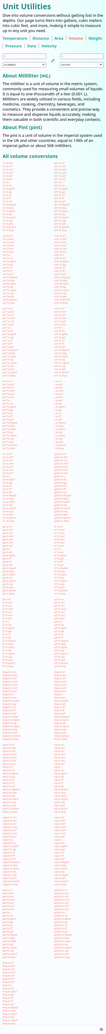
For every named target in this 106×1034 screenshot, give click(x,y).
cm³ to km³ (8, 251)
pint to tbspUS (10, 934)
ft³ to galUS (8, 628)
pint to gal (8, 922)
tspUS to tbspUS (11, 789)
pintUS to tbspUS (63, 934)
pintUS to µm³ (61, 902)
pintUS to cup (61, 950)
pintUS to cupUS (62, 947)
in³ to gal (59, 558)
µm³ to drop (9, 375)
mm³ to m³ (60, 235)
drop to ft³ (8, 1001)
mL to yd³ (7, 492)
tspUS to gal (9, 776)
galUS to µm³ (61, 466)
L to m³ (58, 381)
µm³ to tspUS (9, 356)
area (59, 38)
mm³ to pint (60, 296)
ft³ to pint (7, 659)
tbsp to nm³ (60, 687)
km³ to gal (8, 409)
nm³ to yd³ (59, 346)
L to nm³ (58, 397)
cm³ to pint (8, 296)
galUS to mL (60, 479)
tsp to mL (59, 770)
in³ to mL (59, 552)
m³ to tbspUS (9, 204)
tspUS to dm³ (9, 747)
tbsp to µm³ (60, 684)
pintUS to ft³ (60, 928)
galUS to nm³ (61, 469)
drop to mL (8, 988)
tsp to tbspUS (61, 789)
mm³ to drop (61, 302)
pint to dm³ (8, 893)
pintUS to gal (61, 922)
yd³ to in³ (59, 634)
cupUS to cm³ (9, 823)
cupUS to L (8, 839)
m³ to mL (7, 185)
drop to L (7, 985)
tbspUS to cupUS (11, 726)
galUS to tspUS (62, 501)
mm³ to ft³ (59, 270)
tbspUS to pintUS (11, 735)
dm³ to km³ (60, 179)
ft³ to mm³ (8, 608)
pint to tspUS (9, 941)
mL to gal (7, 482)
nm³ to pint (60, 369)
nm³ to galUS (61, 334)
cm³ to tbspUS (10, 277)
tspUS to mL (9, 770)
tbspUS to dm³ (10, 675)
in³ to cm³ (59, 533)
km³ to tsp (8, 432)
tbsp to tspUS (61, 719)
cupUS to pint (10, 878)
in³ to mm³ (59, 536)
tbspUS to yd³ (10, 713)
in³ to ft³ (58, 561)
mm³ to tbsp (60, 280)
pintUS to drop (62, 957)
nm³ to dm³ (60, 311)
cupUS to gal (9, 849)
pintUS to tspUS (62, 941)
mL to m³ (7, 453)
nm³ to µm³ (60, 321)
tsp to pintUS (61, 808)
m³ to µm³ (8, 172)
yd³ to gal (59, 631)
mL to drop (8, 520)
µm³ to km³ (8, 324)
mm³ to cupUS (61, 290)
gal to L (6, 548)
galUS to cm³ (61, 460)
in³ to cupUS (60, 580)
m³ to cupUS (9, 217)
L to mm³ (59, 390)
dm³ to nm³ (60, 175)
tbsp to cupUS (61, 726)
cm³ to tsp (8, 286)
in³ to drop (59, 593)
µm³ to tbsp (9, 353)
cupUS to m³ (9, 817)
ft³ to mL (7, 624)
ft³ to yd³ (7, 637)
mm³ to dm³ (60, 239)
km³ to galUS (9, 406)
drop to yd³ (8, 1004)
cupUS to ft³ (9, 855)
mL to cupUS (9, 508)
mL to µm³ (8, 466)
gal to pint (8, 587)
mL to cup (8, 511)
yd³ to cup (59, 656)
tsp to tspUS (60, 795)
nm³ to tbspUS (61, 350)
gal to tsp (7, 577)
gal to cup (8, 584)
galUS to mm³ (61, 463)
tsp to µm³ (59, 757)
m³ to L (6, 182)
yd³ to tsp (59, 650)
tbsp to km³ (60, 691)
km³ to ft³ (7, 416)
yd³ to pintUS (61, 663)
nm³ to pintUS (61, 372)
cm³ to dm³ (8, 239)
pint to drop (9, 957)
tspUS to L (8, 767)
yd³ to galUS (60, 628)
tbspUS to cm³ (10, 678)
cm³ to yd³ (8, 274)
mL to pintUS (9, 517)
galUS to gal (60, 482)
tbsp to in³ (59, 707)
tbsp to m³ (59, 672)
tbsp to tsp (60, 723)
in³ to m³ (58, 526)
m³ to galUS (9, 188)
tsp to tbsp (60, 792)
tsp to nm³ (59, 760)
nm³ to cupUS (61, 362)
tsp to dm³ (59, 747)
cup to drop (60, 884)
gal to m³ (7, 526)
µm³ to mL (8, 330)
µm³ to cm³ (8, 314)
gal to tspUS (9, 574)
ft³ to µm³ (7, 612)
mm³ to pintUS (62, 299)
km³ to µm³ (8, 394)
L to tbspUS (60, 422)
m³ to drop (8, 230)
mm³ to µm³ (60, 245)
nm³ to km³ (60, 324)
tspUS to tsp (9, 795)
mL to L (6, 476)
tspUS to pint (9, 805)
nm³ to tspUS (61, 356)
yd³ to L (58, 621)
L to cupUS (60, 435)
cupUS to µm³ (10, 830)
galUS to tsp (60, 504)
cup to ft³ (59, 855)
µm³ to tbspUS (10, 350)
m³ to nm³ (8, 175)
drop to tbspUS (10, 1007)
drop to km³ (9, 981)
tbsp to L (58, 694)
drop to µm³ (9, 975)
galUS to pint (61, 514)
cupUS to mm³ (10, 827)
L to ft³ (57, 416)
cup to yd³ (59, 858)
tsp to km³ (59, 763)
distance (41, 38)
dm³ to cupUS (61, 217)
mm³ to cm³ (60, 242)
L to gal (58, 409)
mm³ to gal (60, 264)
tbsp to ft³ (59, 710)
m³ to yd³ (7, 201)
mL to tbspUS (10, 495)
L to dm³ (58, 384)
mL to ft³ (7, 489)
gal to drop (8, 593)
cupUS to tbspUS (11, 862)
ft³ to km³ (7, 618)
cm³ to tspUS (9, 283)
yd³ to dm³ (59, 602)
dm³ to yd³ (59, 201)
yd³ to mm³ (60, 608)
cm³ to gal (8, 264)
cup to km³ (60, 836)
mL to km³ (8, 473)
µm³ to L (7, 327)
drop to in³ (8, 997)
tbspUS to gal (10, 703)
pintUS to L (60, 912)
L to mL (58, 403)
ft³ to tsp (7, 650)
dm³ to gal (59, 191)
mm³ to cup (60, 293)
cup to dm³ (60, 820)
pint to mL (8, 915)
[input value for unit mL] (24, 56)
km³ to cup (8, 438)
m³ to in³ (7, 195)
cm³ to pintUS (10, 299)
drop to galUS (10, 991)
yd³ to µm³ (59, 612)
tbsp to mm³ (60, 681)
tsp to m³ (59, 744)
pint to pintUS (10, 953)
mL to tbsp (8, 498)
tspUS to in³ (9, 779)
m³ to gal (7, 191)
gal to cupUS (9, 580)
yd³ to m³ (59, 599)
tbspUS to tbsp (10, 716)
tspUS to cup (9, 802)
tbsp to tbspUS (62, 716)
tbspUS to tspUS (11, 719)
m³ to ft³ (7, 198)
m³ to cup (8, 220)
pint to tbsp (9, 937)
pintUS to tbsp (61, 937)
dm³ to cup (60, 220)
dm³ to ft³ (59, 198)
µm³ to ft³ (7, 343)
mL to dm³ (8, 457)
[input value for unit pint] (81, 56)
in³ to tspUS (60, 574)
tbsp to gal (60, 703)
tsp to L (58, 767)
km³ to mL (8, 403)
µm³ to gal (8, 337)
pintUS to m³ (61, 890)
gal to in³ (7, 558)
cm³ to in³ (8, 267)
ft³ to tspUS (8, 647)
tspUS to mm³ (10, 754)
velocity (49, 45)
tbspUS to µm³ (10, 684)
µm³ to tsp (8, 359)
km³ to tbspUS (10, 422)
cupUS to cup (9, 874)
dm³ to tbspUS (61, 204)
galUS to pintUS (62, 517)
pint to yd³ (8, 931)
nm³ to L (58, 327)
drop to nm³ (9, 978)
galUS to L (59, 476)
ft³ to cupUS (9, 653)
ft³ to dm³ (7, 602)
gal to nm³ (8, 542)
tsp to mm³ (60, 754)
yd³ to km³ (59, 618)
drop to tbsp (9, 1010)
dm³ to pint (60, 223)
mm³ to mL (60, 258)
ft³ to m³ (7, 599)
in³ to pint (59, 587)
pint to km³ (8, 909)
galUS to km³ (61, 473)
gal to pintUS (9, 590)
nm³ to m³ (59, 308)
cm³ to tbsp (9, 280)
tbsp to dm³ (60, 675)
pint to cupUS (10, 947)
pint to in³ (8, 925)
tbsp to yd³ (60, 713)
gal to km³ (8, 545)
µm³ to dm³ (8, 311)
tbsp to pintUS (61, 735)
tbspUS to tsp (10, 723)
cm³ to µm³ (8, 245)
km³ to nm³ (8, 397)
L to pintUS (60, 445)
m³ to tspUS (9, 211)
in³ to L (58, 548)
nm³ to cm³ (60, 314)
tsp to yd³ (59, 786)
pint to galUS (9, 918)
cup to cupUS (61, 874)
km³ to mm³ (9, 390)
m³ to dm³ (8, 163)
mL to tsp (7, 504)
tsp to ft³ (58, 783)
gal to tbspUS (10, 568)
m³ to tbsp (8, 207)
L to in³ (58, 413)
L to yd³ (58, 419)
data (31, 45)
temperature (15, 38)
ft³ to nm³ (7, 615)
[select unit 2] (81, 65)
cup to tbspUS (61, 862)
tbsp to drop (60, 739)
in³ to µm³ (59, 539)
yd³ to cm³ (59, 605)
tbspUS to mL (10, 697)
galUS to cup (61, 511)
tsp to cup (59, 802)
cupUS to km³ (10, 836)
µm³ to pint (8, 369)
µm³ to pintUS (10, 372)
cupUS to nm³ (10, 833)
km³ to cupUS (10, 435)
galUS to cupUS (62, 508)
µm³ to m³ (8, 308)
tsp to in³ (59, 779)
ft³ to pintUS (9, 663)
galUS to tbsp (61, 498)
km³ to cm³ (8, 387)
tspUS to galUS (10, 773)
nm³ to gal (59, 337)
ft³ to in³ (7, 634)
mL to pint (8, 514)
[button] (53, 1029)
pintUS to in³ (60, 925)
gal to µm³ (8, 539)
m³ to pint (8, 223)
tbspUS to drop (10, 739)
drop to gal (8, 994)
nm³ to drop (60, 375)
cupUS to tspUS (11, 868)
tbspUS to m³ (9, 672)
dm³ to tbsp (60, 207)
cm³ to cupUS (9, 290)
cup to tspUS (61, 868)
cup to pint (60, 878)
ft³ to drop (8, 666)
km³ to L (7, 400)
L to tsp (58, 432)
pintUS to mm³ (62, 899)
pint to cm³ (8, 896)
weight (95, 38)
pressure (13, 45)
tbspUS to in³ (9, 707)
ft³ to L (6, 621)
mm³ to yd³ (60, 274)
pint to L (7, 912)
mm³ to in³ (59, 267)
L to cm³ (58, 387)
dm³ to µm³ (60, 172)
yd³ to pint (59, 659)
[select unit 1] (24, 65)
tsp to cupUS (61, 798)
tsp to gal (59, 776)
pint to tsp (8, 944)
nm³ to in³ (59, 340)
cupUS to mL (9, 842)
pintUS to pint (61, 953)
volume (76, 38)
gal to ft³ (7, 561)
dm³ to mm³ (60, 169)
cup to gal (59, 849)
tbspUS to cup (10, 729)
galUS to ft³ (60, 489)
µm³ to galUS (9, 334)
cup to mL (59, 842)
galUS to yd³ (60, 492)
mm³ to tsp (60, 286)
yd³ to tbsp (60, 643)
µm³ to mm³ (9, 318)
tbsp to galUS (61, 700)
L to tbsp (58, 425)
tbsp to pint (60, 732)
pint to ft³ (7, 928)
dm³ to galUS (61, 188)
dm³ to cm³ (60, 166)
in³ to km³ (59, 545)
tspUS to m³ (9, 744)
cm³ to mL (8, 258)
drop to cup (9, 1023)
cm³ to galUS (9, 261)
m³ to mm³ (8, 169)
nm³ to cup (60, 365)
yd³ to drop (60, 666)
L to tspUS (59, 429)
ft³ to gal (7, 631)
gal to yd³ (7, 564)
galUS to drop (61, 520)
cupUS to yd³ (9, 858)
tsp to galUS (60, 773)
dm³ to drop (60, 230)
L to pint (58, 441)
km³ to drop (9, 448)
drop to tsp (8, 1017)
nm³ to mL (59, 330)
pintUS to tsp (61, 944)
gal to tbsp (8, 571)
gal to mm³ (8, 536)
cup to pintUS (61, 881)
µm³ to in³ (8, 340)
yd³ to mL (59, 624)
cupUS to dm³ (10, 820)
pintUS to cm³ (61, 896)
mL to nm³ (8, 469)
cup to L (58, 839)
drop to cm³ (9, 969)
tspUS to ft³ (8, 783)
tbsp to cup (60, 729)
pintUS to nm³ (61, 906)
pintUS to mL (61, 915)
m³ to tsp (7, 214)
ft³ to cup (7, 656)
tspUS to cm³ (9, 751)
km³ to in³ (8, 413)
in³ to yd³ (59, 564)
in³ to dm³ (59, 529)
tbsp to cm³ (60, 678)
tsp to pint (59, 805)
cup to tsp (59, 871)
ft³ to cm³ (7, 605)
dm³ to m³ (59, 163)
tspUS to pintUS (11, 808)
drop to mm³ (9, 972)
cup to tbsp (60, 865)
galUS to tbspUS (62, 495)
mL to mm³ (8, 463)
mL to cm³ (8, 460)
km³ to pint (8, 441)
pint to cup (8, 950)
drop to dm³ (9, 966)
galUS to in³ (60, 485)
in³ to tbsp (59, 571)
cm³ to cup (8, 293)
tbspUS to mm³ (10, 681)
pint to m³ (8, 890)
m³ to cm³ (8, 166)
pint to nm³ (8, 906)
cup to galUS (61, 846)
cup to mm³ (60, 827)
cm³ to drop (9, 302)
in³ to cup (59, 584)
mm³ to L (59, 255)
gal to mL (7, 552)
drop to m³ (8, 962)
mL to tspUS (9, 501)
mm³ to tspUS (61, 283)
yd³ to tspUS (60, 647)
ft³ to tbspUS (9, 640)
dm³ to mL (59, 185)
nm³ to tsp (59, 359)
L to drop (59, 448)
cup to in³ (59, 852)
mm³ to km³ (60, 251)
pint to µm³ (8, 902)
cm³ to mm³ (9, 242)
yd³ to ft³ (58, 637)
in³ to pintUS (60, 590)
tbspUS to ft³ (9, 710)
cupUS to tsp (9, 871)
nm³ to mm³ (60, 318)
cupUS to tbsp (10, 865)
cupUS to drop (10, 884)
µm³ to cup (8, 365)
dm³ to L (58, 182)
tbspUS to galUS (11, 700)
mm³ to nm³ (60, 248)
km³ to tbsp (9, 425)
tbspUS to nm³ (10, 687)
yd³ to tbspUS (61, 640)
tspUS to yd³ (9, 786)
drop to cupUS (10, 1020)
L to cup (58, 438)
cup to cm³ (60, 823)
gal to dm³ (8, 529)
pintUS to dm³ (61, 893)
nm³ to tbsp (60, 353)
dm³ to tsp (59, 214)
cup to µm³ (60, 830)
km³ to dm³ (8, 384)
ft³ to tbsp (8, 643)
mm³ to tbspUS (62, 277)
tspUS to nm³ (9, 760)
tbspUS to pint (10, 732)
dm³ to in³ (59, 195)
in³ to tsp (59, 577)
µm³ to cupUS (10, 362)
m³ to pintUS (9, 226)
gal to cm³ (8, 533)
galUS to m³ (60, 453)
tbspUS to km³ (10, 691)
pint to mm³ (9, 899)
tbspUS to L (9, 694)
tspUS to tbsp (10, 792)
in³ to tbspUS (61, 568)
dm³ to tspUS (61, 211)
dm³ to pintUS (61, 226)
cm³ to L (7, 255)
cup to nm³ (60, 833)
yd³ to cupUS (61, 653)
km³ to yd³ (8, 419)
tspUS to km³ (9, 763)
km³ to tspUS (9, 429)
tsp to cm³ (59, 751)
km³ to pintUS (10, 445)
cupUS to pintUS (11, 881)
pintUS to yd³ (61, 931)
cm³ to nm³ (8, 248)
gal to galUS (9, 555)
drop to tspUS (10, 1013)
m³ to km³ (8, 179)
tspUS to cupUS (11, 798)
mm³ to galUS (61, 261)
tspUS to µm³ (9, 757)
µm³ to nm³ (8, 321)
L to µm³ (58, 394)
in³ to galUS (60, 555)
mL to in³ (7, 485)
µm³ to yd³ (8, 346)
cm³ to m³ (8, 235)
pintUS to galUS (62, 918)
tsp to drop (60, 811)
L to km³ (58, 400)
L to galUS (59, 406)
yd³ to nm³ (59, 615)
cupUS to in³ (9, 852)
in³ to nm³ (59, 542)
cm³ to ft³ (7, 270)
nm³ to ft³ (59, 343)
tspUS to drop (10, 811)
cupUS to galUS (11, 846)
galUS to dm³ (61, 457)
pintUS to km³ (61, 909)
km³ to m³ (8, 381)
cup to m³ (59, 817)
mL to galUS (9, 479)
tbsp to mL (60, 697)
